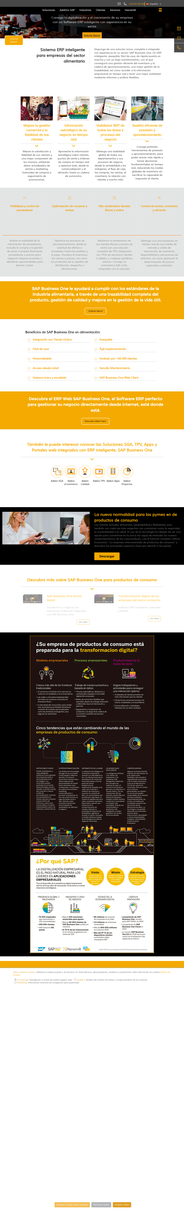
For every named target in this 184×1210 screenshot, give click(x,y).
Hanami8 (130, 10)
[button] (154, 4)
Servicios (115, 10)
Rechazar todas (101, 1204)
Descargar (106, 549)
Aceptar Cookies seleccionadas (72, 1204)
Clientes (100, 10)
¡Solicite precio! (14, 40)
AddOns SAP (67, 10)
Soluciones (48, 10)
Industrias (85, 10)
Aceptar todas (122, 1204)
